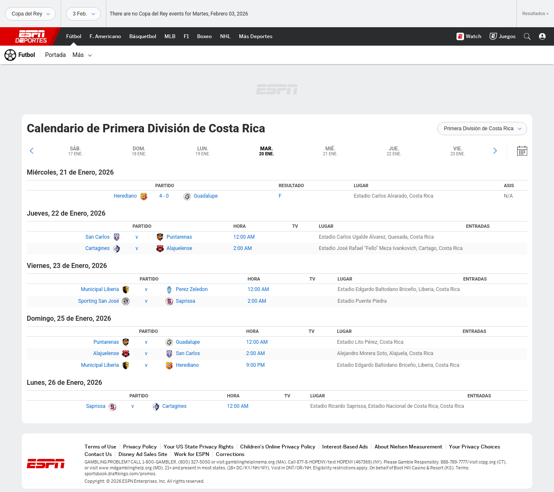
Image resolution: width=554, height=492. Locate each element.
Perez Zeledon (192, 289)
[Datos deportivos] (83, 14)
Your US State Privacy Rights (198, 446)
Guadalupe (206, 196)
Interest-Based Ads (345, 446)
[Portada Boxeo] (204, 36)
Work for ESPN (191, 454)
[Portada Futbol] (73, 36)
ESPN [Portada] (31, 36)
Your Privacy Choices (474, 446)
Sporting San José (98, 301)
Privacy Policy (140, 446)
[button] (527, 36)
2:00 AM (242, 248)
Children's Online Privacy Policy (277, 446)
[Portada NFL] (105, 36)
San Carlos (97, 237)
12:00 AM (244, 237)
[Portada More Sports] (255, 36)
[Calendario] (516, 150)
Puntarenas (179, 237)
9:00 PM (255, 365)
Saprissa (185, 301)
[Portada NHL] (225, 36)
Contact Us (98, 454)
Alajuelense (179, 248)
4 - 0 (164, 196)
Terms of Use (100, 446)
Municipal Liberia (100, 289)
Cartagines (97, 248)
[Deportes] (30, 14)
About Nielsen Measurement (408, 446)
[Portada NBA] (142, 36)
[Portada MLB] (169, 36)
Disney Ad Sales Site (142, 454)
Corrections (230, 454)
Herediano (125, 196)
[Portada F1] (186, 36)
